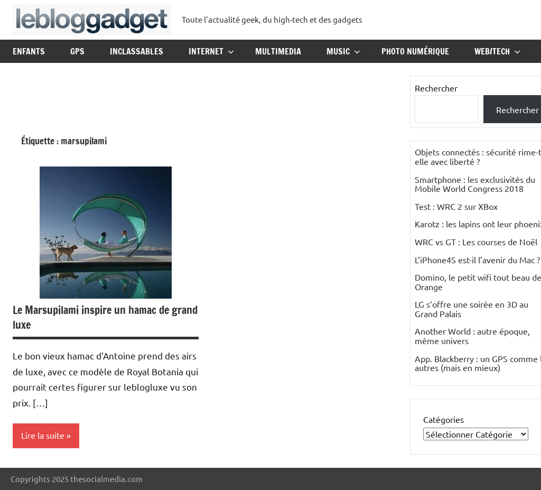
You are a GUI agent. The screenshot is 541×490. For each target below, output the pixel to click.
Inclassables (136, 51)
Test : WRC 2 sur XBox (456, 206)
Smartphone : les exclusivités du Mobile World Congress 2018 (475, 184)
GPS (77, 51)
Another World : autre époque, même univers (472, 336)
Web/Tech (497, 51)
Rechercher (436, 87)
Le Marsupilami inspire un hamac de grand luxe (105, 317)
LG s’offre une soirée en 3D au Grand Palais (471, 309)
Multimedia (278, 51)
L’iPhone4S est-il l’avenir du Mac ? (477, 259)
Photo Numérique (415, 51)
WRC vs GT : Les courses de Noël (476, 241)
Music (343, 51)
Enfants (29, 51)
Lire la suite (42, 435)
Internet (211, 51)
